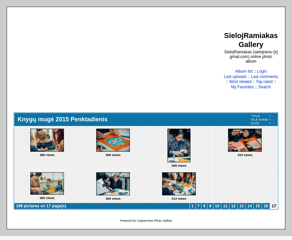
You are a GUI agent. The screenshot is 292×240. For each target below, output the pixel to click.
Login (262, 71)
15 (257, 206)
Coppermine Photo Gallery (154, 220)
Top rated (264, 81)
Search (264, 87)
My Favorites (242, 87)
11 (225, 206)
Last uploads (235, 76)
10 (217, 206)
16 (266, 206)
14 (249, 206)
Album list (243, 71)
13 (241, 206)
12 (233, 206)
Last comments (264, 76)
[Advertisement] (118, 60)
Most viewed (240, 81)
